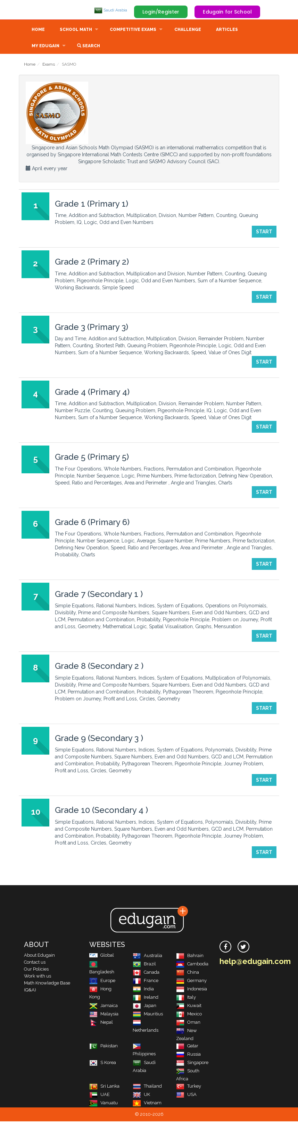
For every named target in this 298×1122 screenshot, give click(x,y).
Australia (147, 956)
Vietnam (147, 1103)
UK (141, 1095)
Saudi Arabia (110, 10)
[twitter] (243, 947)
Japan (144, 1006)
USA (186, 1095)
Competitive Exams (133, 30)
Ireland (145, 997)
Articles (227, 30)
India (143, 989)
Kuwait (188, 1006)
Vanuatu (103, 1103)
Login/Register (161, 11)
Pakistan (103, 1046)
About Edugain (39, 955)
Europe (102, 981)
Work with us (37, 976)
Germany (191, 981)
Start (264, 232)
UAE (99, 1095)
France (145, 981)
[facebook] (225, 947)
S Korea (102, 1063)
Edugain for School (227, 11)
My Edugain (45, 46)
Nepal (101, 1022)
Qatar (187, 1046)
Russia (188, 1054)
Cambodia (192, 964)
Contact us (34, 962)
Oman (188, 1022)
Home (38, 30)
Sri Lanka (104, 1086)
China (187, 972)
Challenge (187, 30)
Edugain (50, 10)
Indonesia (191, 989)
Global (101, 955)
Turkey (188, 1086)
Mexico (189, 1014)
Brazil (144, 964)
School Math (76, 30)
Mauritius (148, 1014)
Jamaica (103, 1006)
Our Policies (36, 969)
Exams (48, 65)
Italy (186, 997)
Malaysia (103, 1014)
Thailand (147, 1086)
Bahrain (190, 956)
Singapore (192, 1063)
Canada (146, 972)
